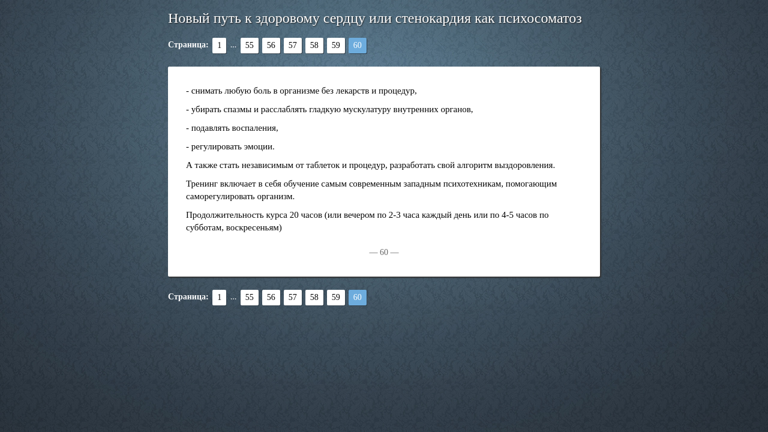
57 (293, 45)
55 (249, 45)
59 (336, 45)
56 (271, 45)
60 (357, 45)
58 (314, 45)
